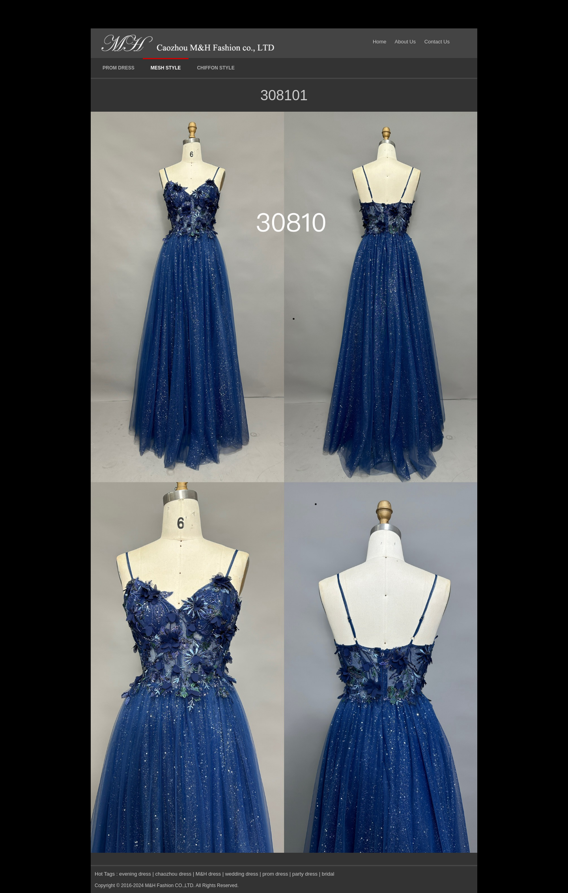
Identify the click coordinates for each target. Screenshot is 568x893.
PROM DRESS (119, 68)
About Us (405, 42)
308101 (284, 95)
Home (381, 42)
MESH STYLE (166, 68)
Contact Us (437, 42)
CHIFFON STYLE (215, 68)
